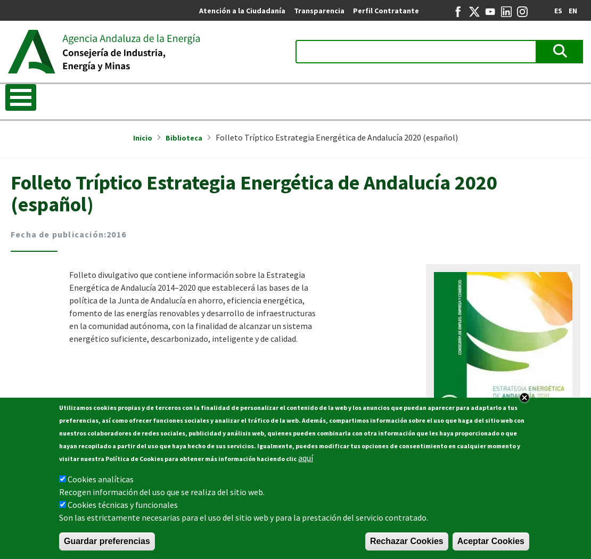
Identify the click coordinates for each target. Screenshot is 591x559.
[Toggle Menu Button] (20, 97)
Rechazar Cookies (407, 544)
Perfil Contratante (386, 10)
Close (524, 401)
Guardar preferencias (107, 544)
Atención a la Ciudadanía (242, 10)
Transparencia (319, 10)
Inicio (142, 138)
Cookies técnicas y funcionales (123, 508)
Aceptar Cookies (490, 544)
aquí (305, 461)
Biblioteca (184, 138)
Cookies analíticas (101, 483)
